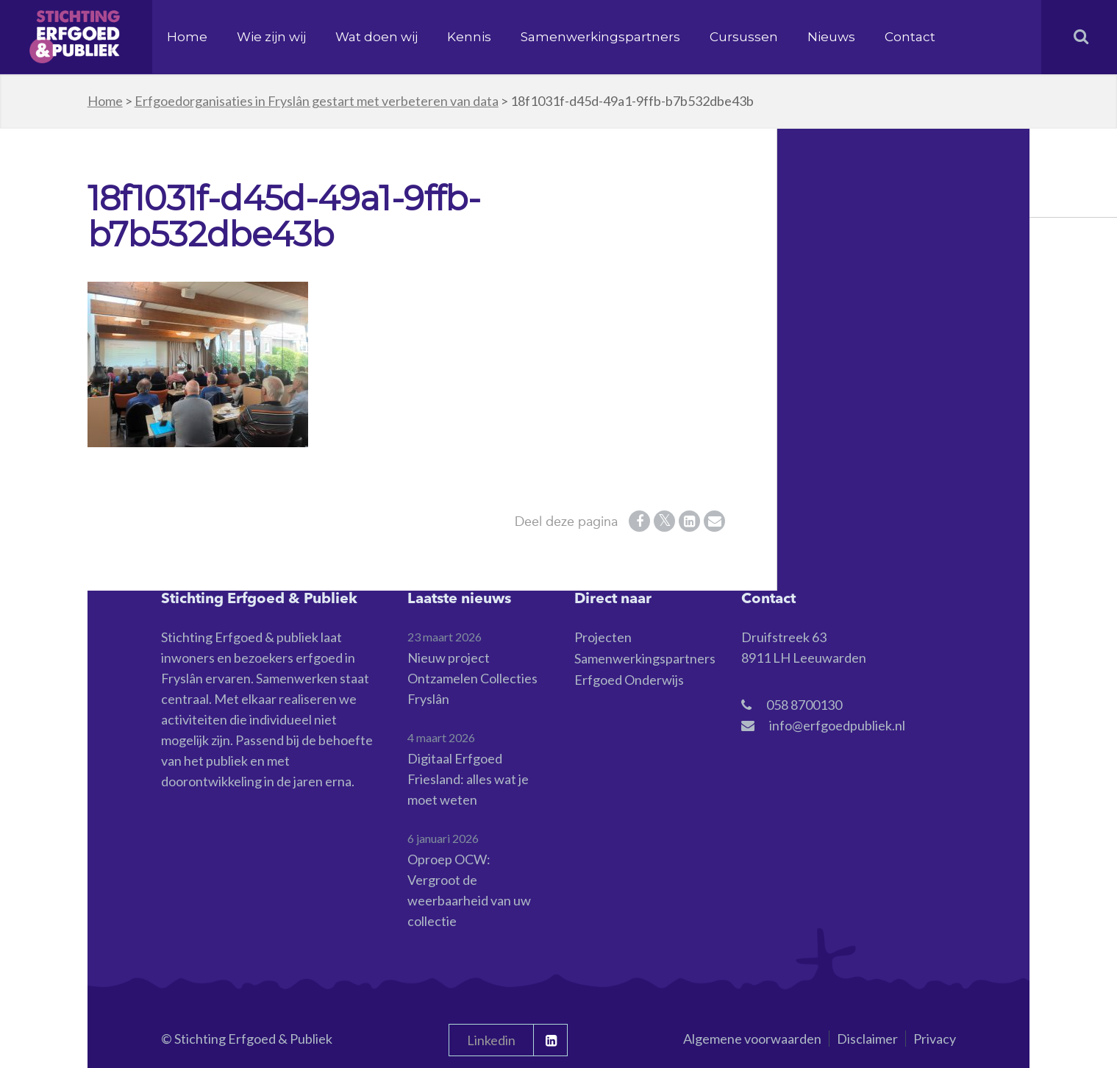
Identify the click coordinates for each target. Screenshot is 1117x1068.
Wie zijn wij (271, 36)
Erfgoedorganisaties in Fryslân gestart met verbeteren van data (317, 101)
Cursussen (744, 36)
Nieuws (831, 36)
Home (187, 36)
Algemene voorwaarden (752, 1038)
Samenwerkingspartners (600, 36)
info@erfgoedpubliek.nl (837, 725)
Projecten (603, 637)
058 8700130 (804, 705)
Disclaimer (867, 1038)
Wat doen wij (376, 36)
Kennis (469, 36)
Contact (910, 36)
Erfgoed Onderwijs (629, 680)
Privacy (934, 1038)
